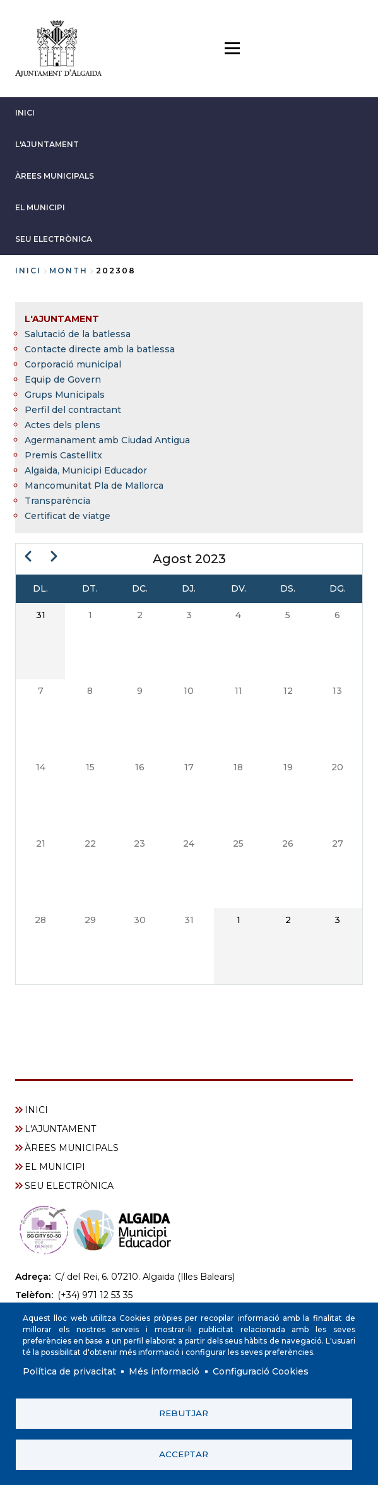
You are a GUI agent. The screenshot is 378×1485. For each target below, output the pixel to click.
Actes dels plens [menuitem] (62, 425)
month (68, 270)
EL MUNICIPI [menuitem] (55, 1166)
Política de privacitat (69, 1371)
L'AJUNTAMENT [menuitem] (62, 319)
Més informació (164, 1371)
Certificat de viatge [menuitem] (67, 516)
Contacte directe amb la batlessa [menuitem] (100, 349)
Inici (28, 270)
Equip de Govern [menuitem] (63, 379)
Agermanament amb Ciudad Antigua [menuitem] (107, 440)
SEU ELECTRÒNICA (53, 239)
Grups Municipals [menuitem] (65, 394)
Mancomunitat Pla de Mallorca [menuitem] (94, 485)
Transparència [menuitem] (57, 500)
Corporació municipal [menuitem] (73, 364)
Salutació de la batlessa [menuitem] (78, 334)
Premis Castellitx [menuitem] (63, 455)
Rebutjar (183, 1413)
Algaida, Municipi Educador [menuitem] (86, 470)
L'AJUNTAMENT (47, 144)
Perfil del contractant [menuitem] (73, 409)
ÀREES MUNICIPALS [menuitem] (72, 1147)
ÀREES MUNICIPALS (54, 176)
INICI (25, 112)
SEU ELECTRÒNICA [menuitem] (69, 1185)
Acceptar (183, 1454)
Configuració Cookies (261, 1371)
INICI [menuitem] (36, 1110)
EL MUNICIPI (40, 207)
